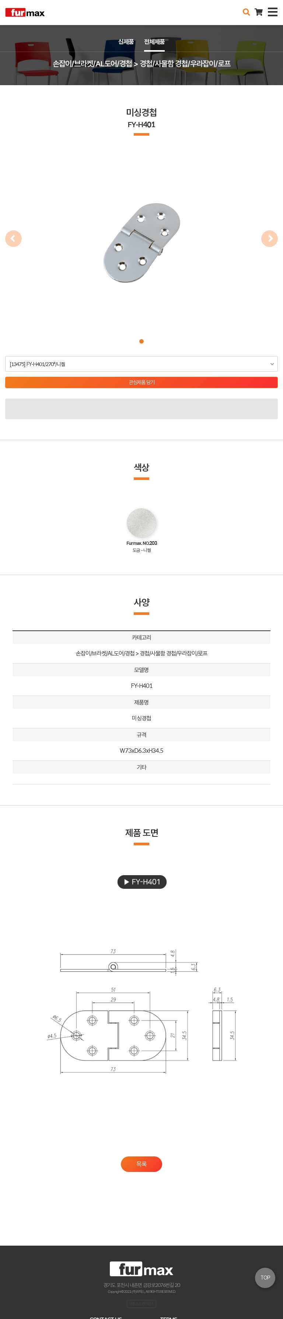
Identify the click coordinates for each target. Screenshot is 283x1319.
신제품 (126, 41)
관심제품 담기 (141, 382)
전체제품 (154, 41)
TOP (265, 1278)
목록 (141, 1164)
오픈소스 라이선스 (141, 1303)
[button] (141, 341)
